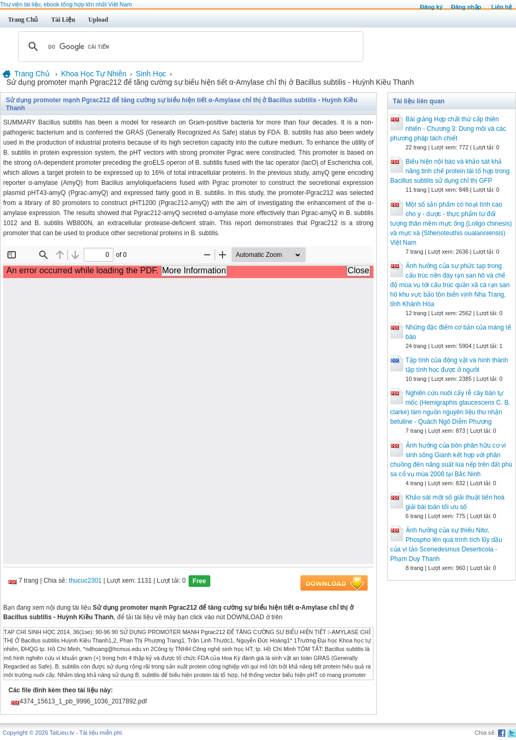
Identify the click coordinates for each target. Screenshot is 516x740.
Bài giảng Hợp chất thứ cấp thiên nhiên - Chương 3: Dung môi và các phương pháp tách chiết (448, 128)
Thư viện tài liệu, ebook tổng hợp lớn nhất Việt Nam (66, 4)
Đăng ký (431, 7)
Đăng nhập (466, 7)
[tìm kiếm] (189, 46)
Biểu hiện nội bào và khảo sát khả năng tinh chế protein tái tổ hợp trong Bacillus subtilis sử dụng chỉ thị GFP (450, 171)
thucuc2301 (85, 580)
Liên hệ (502, 7)
